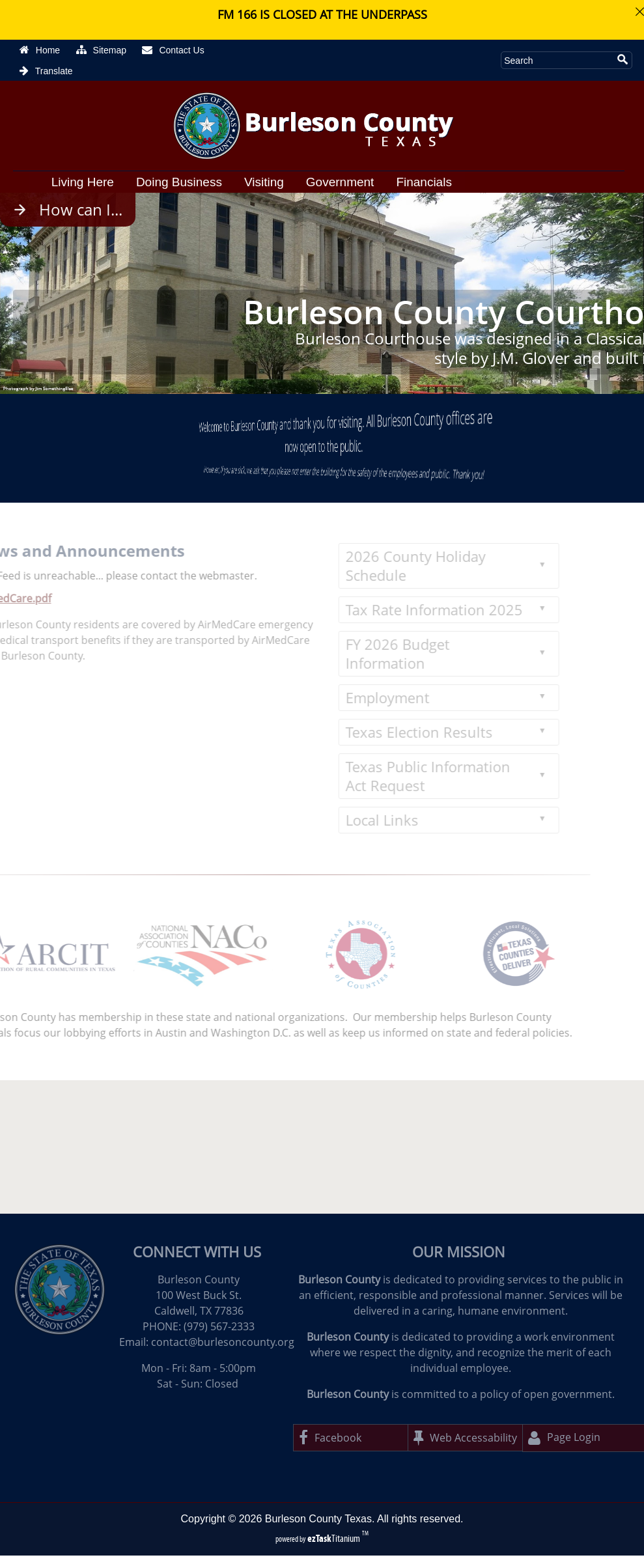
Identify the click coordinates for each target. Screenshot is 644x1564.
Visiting (264, 182)
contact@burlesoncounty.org (222, 1342)
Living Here (82, 182)
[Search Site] (556, 60)
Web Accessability (465, 1438)
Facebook (330, 1438)
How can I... (80, 209)
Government (340, 182)
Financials (424, 182)
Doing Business (179, 182)
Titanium (334, 1538)
